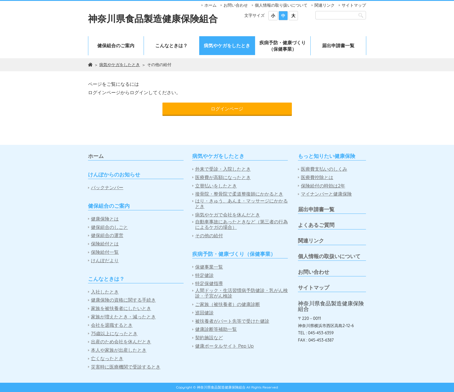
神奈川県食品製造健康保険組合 (153, 18)
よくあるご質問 (316, 225)
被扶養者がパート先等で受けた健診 (232, 321)
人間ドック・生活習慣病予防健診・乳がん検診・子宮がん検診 (241, 293)
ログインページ (227, 109)
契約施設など (209, 337)
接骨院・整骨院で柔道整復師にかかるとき (239, 194)
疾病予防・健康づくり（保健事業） (282, 46)
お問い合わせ (236, 5)
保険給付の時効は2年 (323, 186)
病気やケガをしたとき (227, 45)
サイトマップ (354, 5)
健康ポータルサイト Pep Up (224, 346)
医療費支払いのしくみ (324, 169)
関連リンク (324, 5)
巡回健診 (204, 313)
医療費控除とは (317, 177)
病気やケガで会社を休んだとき (227, 215)
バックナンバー (107, 187)
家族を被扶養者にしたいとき (121, 308)
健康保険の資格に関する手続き (123, 300)
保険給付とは (105, 244)
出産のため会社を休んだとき (121, 341)
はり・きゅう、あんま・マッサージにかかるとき (241, 203)
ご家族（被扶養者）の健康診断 (227, 304)
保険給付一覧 (105, 252)
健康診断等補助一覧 (216, 329)
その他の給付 (209, 235)
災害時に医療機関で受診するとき (125, 367)
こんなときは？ (171, 45)
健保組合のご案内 (115, 45)
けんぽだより (105, 260)
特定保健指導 (209, 283)
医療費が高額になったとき (223, 177)
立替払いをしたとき (216, 186)
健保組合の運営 (107, 235)
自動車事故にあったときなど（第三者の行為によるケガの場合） (241, 224)
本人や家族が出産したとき (119, 350)
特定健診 (204, 275)
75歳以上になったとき (114, 333)
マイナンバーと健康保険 (326, 194)
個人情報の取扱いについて (329, 256)
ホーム (210, 5)
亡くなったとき (107, 358)
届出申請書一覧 (338, 45)
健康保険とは (105, 219)
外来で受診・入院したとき (223, 169)
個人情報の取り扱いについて (281, 5)
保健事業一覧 (209, 267)
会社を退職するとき (112, 325)
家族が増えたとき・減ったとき (123, 317)
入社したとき (105, 292)
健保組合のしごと (109, 227)
